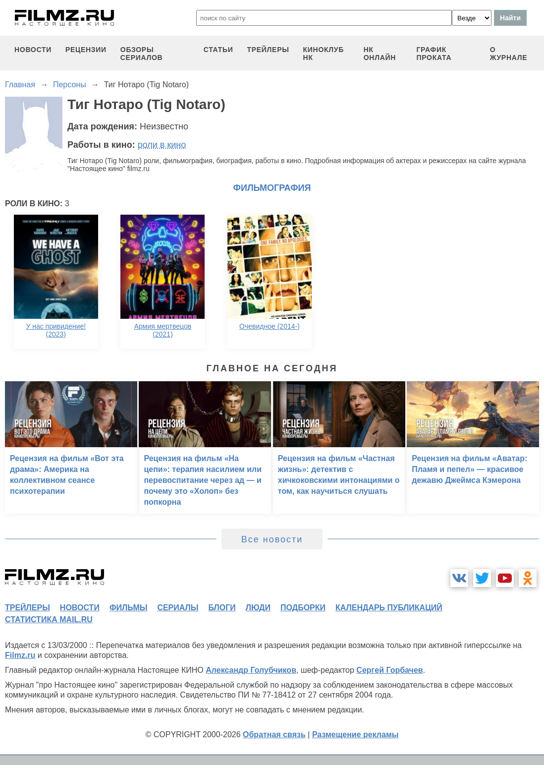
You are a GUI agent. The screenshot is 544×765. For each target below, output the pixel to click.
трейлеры (268, 50)
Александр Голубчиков (251, 670)
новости (33, 50)
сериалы (177, 607)
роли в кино (162, 145)
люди (258, 607)
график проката (433, 53)
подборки (303, 607)
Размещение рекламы (355, 734)
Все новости (272, 539)
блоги (221, 607)
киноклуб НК (323, 53)
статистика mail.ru (49, 619)
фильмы (128, 607)
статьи (218, 50)
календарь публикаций (388, 607)
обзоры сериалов (141, 53)
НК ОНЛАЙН (380, 53)
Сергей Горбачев (389, 670)
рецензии (86, 50)
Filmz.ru (20, 655)
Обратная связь (274, 734)
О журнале (509, 53)
